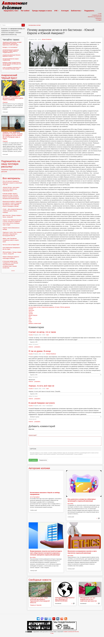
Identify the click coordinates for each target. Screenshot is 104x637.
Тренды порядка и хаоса (42, 11)
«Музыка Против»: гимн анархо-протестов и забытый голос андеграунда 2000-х (11, 189)
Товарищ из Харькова (35, 605)
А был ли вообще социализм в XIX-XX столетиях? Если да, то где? (12, 68)
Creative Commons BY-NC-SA (71, 631)
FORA (30, 321)
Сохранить (33, 460)
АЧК (56, 11)
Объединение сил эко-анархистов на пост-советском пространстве (88, 599)
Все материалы (11, 178)
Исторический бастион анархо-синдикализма (11, 59)
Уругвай (31, 313)
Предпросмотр (43, 460)
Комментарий (33, 435)
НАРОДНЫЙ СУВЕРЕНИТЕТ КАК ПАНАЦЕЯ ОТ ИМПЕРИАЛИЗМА (65, 599)
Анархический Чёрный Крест (9, 76)
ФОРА (30, 318)
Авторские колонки (39, 468)
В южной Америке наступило (42, 403)
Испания (31, 308)
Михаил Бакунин (33, 315)
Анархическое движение (47, 307)
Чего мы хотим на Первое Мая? (11, 244)
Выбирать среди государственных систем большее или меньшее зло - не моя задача (12, 64)
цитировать (37, 346)
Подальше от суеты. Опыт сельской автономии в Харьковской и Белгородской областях (40, 600)
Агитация (65, 11)
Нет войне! (25, 11)
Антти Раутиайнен (35, 497)
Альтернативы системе (34, 25)
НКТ (30, 317)
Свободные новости (40, 579)
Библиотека (76, 11)
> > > (13, 270)
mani (47, 334)
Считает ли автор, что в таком (42, 332)
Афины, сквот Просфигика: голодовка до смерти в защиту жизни (11, 240)
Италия (30, 312)
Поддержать (89, 11)
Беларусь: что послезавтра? (10, 47)
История (57, 307)
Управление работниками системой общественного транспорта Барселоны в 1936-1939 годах (12, 43)
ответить (31, 346)
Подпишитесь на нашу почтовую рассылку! (10, 164)
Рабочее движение (65, 307)
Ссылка (31, 334)
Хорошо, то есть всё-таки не (41, 386)
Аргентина (31, 310)
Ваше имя (31, 429)
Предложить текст (11, 11)
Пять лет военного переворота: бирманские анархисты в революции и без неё (12, 183)
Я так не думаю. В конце (40, 351)
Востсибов (70, 503)
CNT (30, 320)
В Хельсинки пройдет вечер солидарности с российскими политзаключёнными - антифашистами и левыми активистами (10, 264)
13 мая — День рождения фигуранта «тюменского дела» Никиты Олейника (13, 98)
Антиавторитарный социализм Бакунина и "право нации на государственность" (11, 51)
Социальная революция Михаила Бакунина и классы (11, 55)
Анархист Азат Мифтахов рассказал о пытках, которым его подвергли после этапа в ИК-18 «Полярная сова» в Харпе (12, 135)
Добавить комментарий (35, 323)
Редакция (5, 102)
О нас (51, 633)
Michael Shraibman (47, 39)
